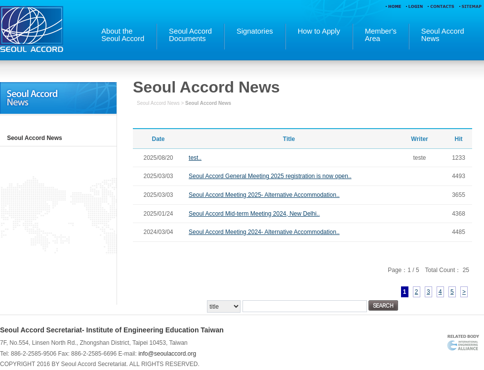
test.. (195, 157)
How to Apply (319, 31)
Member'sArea (381, 35)
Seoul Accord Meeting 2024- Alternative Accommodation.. (264, 232)
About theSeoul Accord (122, 35)
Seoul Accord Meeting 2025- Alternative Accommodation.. (264, 194)
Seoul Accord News (34, 138)
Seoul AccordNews (442, 35)
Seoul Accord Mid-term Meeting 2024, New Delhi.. (254, 213)
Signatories (255, 31)
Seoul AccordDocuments (190, 35)
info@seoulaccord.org (167, 353)
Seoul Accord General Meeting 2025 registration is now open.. (270, 176)
